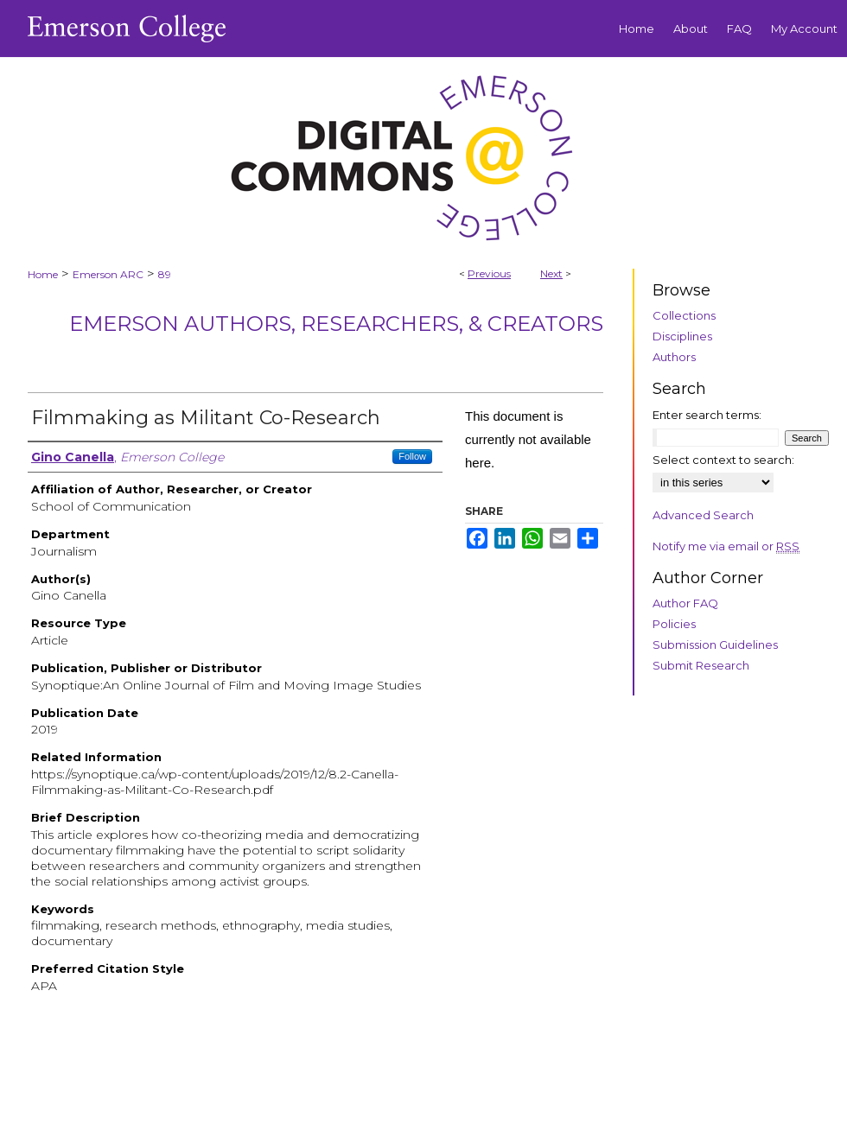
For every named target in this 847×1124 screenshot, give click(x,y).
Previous (489, 273)
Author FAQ (685, 603)
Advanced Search (703, 515)
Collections (684, 315)
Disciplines (682, 336)
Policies (674, 624)
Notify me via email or (726, 546)
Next (551, 273)
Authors (674, 357)
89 (164, 274)
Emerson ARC (108, 274)
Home (43, 274)
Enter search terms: (707, 415)
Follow (412, 456)
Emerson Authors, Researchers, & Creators (336, 323)
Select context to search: (723, 460)
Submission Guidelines (715, 644)
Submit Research (701, 665)
